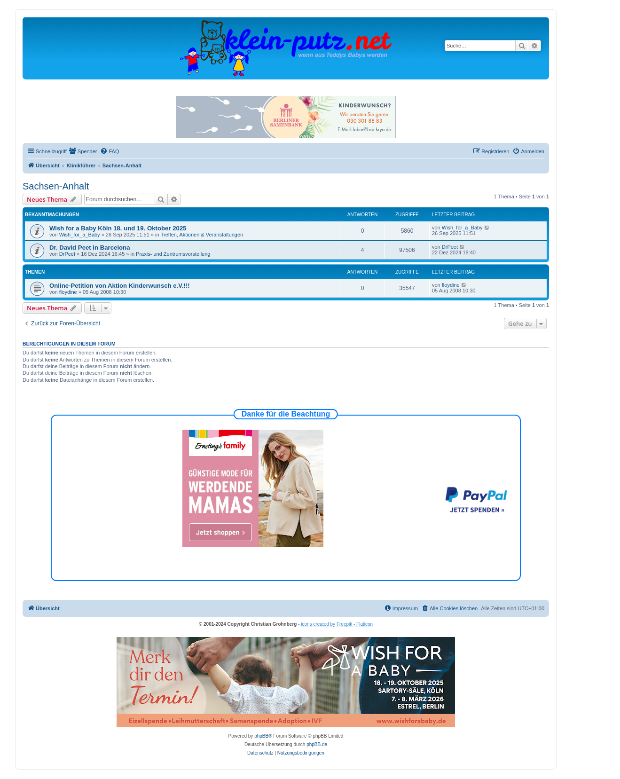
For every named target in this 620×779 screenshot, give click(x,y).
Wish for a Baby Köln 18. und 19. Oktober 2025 (118, 228)
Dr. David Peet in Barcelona (89, 247)
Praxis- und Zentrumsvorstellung (173, 254)
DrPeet (67, 254)
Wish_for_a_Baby (79, 234)
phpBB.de (316, 744)
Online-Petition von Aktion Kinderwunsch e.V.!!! (119, 285)
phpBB (261, 736)
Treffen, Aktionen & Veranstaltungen (202, 234)
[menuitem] (83, 151)
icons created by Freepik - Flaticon (337, 624)
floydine (68, 292)
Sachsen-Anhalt (56, 186)
